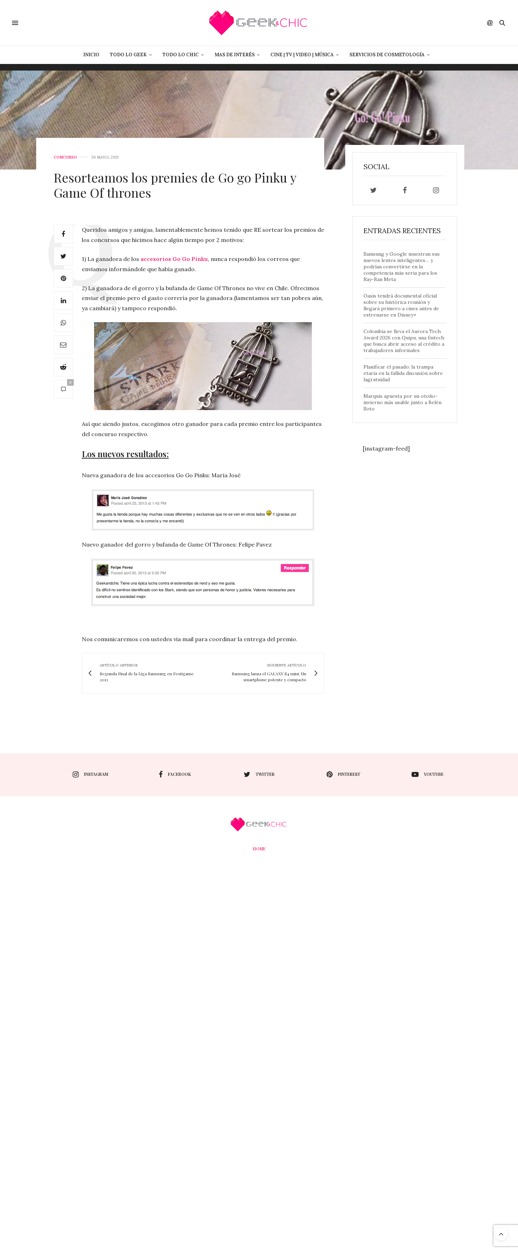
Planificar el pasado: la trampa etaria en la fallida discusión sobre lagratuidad (403, 373)
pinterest (343, 774)
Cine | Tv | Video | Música (302, 55)
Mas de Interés (235, 55)
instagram (90, 774)
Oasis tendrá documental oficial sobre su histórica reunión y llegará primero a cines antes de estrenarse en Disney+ (401, 305)
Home (259, 848)
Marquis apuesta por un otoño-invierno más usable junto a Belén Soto (402, 402)
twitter (259, 774)
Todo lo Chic (181, 55)
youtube (428, 774)
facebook (175, 774)
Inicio (91, 55)
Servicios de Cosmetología (387, 55)
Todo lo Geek (128, 55)
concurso (65, 157)
